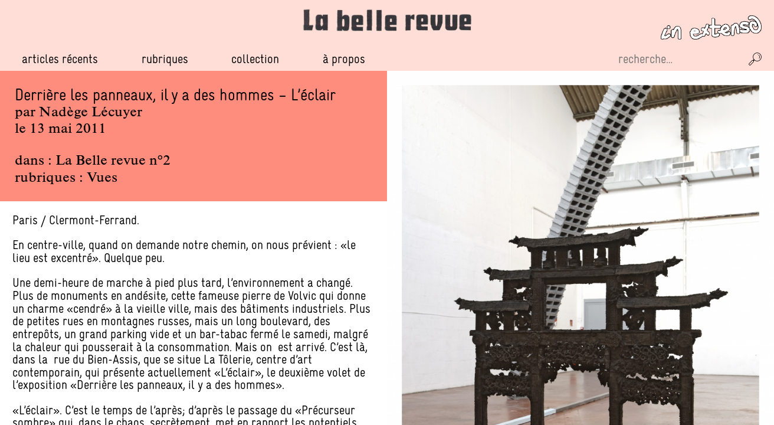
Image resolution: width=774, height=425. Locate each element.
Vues (102, 178)
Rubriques (165, 59)
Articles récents (60, 58)
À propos (344, 58)
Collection (255, 58)
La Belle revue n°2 (112, 161)
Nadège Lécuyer (90, 112)
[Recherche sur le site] (678, 59)
